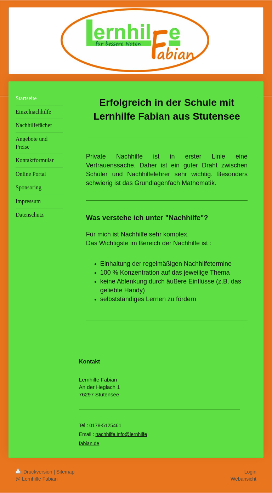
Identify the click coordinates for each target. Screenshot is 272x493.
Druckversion (34, 472)
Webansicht (243, 479)
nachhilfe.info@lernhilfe (121, 434)
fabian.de (89, 443)
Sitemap (65, 472)
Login (250, 472)
